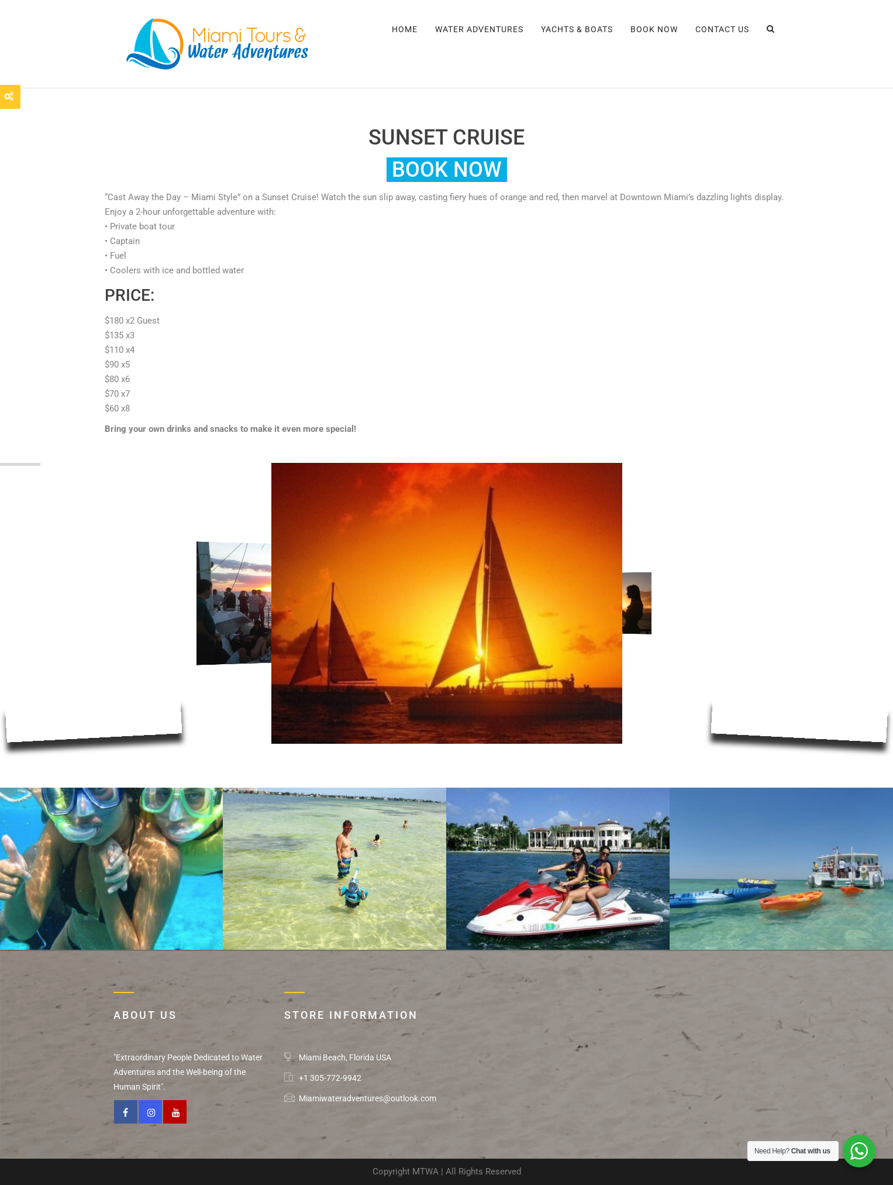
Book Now (447, 169)
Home (405, 29)
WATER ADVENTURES (479, 29)
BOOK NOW (654, 29)
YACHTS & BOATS (577, 29)
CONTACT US (722, 29)
